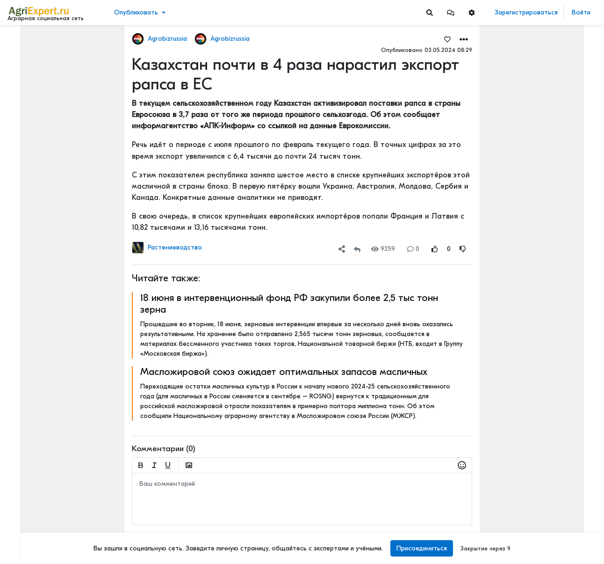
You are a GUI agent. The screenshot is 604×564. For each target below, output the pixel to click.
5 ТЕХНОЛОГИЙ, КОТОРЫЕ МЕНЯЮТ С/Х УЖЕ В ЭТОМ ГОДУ (554, 234)
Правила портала (36, 506)
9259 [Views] (383, 249)
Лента (21, 40)
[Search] (429, 12)
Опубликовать (136, 12)
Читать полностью (537, 369)
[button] (450, 12)
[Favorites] (447, 38)
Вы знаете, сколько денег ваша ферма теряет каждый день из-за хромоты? (554, 91)
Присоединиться (421, 548)
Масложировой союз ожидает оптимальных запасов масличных (283, 371)
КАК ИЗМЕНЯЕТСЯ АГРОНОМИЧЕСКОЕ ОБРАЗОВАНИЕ (554, 379)
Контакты (24, 525)
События (25, 84)
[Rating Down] (462, 249)
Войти (581, 12)
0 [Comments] (413, 249)
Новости (25, 55)
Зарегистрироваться (526, 12)
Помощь (23, 535)
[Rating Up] (434, 249)
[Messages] (450, 12)
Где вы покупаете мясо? (547, 502)
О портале (26, 516)
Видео (21, 69)
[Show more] (63, 215)
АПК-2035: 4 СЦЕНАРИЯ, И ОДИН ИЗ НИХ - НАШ (554, 317)
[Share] (341, 249)
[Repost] (357, 249)
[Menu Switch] (50, 556)
